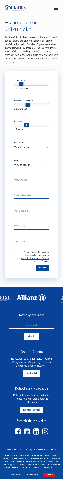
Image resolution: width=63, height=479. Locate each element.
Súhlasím (49, 475)
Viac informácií (49, 467)
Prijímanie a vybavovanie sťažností (34, 449)
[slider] (21, 84)
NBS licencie (12, 449)
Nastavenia (32, 475)
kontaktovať (31, 410)
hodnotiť (31, 373)
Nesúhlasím (15, 475)
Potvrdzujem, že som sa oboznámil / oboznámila (36, 254)
